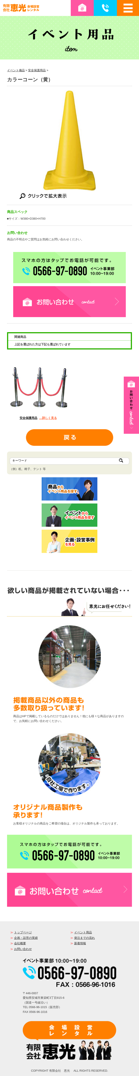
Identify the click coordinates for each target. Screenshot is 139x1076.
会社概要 (20, 943)
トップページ (23, 932)
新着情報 (80, 943)
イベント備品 (16, 70)
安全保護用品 (37, 70)
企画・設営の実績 (26, 938)
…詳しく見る (48, 418)
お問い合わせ (23, 949)
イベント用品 (83, 932)
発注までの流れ (84, 938)
